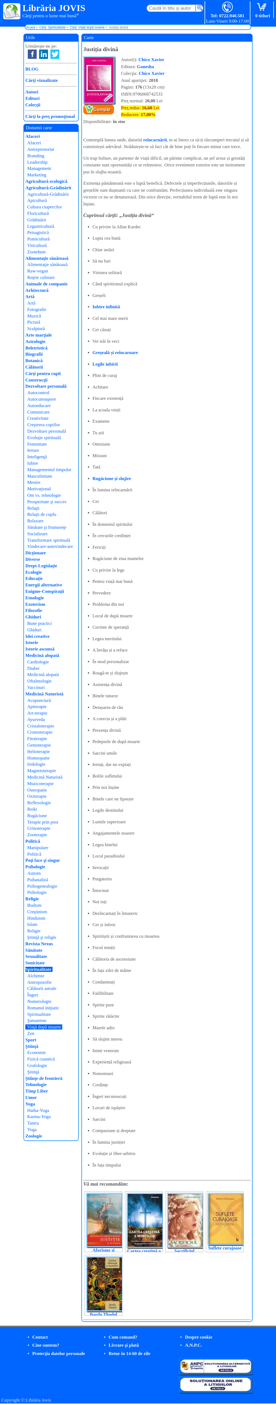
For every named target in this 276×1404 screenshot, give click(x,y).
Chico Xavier (151, 59)
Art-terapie (37, 713)
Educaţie (34, 578)
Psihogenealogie (42, 886)
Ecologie (33, 572)
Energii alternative (43, 584)
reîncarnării (155, 139)
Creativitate (38, 418)
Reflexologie (39, 802)
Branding (35, 155)
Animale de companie (46, 283)
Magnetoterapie (41, 770)
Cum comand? (123, 1337)
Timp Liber (36, 1091)
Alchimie (35, 975)
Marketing (36, 174)
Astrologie (35, 341)
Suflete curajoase (225, 1248)
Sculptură (36, 328)
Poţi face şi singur (42, 860)
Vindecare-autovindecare (50, 546)
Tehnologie (36, 1084)
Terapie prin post (42, 822)
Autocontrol (38, 392)
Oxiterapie (37, 796)
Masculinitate (39, 476)
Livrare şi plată (124, 1345)
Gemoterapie (39, 745)
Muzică (34, 315)
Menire (33, 482)
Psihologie (35, 866)
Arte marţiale (38, 335)
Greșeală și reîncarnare (115, 352)
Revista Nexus (39, 943)
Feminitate (37, 444)
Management (39, 168)
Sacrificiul (184, 1251)
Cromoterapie (39, 732)
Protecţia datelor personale (58, 1353)
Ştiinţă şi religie (41, 937)
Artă (29, 296)
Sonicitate (35, 962)
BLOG (32, 69)
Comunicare (38, 412)
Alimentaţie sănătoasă (46, 258)
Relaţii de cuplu (41, 514)
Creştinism (37, 911)
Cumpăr (102, 109)
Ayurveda (36, 719)
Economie (36, 1052)
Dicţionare (35, 552)
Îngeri (32, 994)
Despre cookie (198, 1337)
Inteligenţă (37, 456)
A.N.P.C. (193, 1345)
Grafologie (37, 1065)
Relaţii (33, 508)
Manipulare (37, 847)
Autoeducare (39, 405)
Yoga (30, 1104)
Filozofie (33, 610)
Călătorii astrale (41, 988)
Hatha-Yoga (38, 1110)
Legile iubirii (105, 364)
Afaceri (32, 136)
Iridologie (36, 764)
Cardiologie (38, 661)
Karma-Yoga (39, 1116)
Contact (40, 1337)
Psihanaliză (37, 879)
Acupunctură (39, 700)
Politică (32, 841)
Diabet (33, 668)
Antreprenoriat (40, 149)
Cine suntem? (45, 1345)
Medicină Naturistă (44, 693)
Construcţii (36, 380)
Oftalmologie (39, 681)
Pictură (33, 322)
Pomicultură (38, 238)
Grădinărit (36, 219)
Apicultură (37, 200)
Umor (31, 1097)
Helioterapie (38, 751)
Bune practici (39, 623)
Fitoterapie (37, 738)
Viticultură (37, 245)
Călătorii (34, 367)
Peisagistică (38, 232)
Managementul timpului (49, 469)
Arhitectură (37, 290)
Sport (30, 1039)
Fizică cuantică (41, 1059)
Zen (30, 1033)
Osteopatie (37, 790)
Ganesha (145, 66)
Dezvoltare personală (46, 386)
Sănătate (33, 950)
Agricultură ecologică (46, 181)
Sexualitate (36, 956)
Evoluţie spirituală (44, 437)
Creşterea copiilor (43, 424)
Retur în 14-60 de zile (129, 1353)
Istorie (31, 642)
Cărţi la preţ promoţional (50, 116)
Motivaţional (39, 488)
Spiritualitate (38, 969)
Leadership (37, 162)
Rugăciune (37, 815)
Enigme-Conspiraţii (44, 591)
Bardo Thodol (103, 1314)
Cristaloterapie (40, 726)
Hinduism (36, 918)
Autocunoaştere (41, 399)
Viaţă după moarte (44, 1027)
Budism (34, 905)
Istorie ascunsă (39, 649)
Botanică (34, 360)
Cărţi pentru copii (43, 373)
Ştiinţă (31, 1046)
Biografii (34, 354)
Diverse (32, 559)
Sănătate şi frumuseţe (46, 527)
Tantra (33, 1123)
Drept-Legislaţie (41, 565)
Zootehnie (36, 251)
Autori (31, 91)
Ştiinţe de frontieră (44, 1078)
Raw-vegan (37, 271)
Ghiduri (33, 616)
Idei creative (37, 636)
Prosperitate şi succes (46, 501)
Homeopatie (38, 758)
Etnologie (34, 597)
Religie (32, 898)
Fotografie (36, 309)
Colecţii (32, 104)
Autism (34, 873)
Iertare (33, 450)
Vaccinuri (36, 687)
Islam (32, 924)
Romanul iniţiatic (43, 1007)
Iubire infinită (106, 306)
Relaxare (35, 520)
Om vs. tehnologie (44, 495)
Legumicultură (40, 226)
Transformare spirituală (48, 540)
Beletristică (36, 348)
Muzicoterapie (40, 783)
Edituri (32, 98)
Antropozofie (39, 982)
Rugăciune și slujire (111, 478)
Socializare (37, 533)
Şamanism (36, 1020)
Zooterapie (37, 834)
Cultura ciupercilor (44, 206)
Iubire (32, 463)
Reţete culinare (41, 277)
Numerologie (39, 1001)
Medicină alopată (42, 655)
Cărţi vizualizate (41, 80)
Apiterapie (37, 706)
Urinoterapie (38, 828)
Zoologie (33, 1136)
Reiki (32, 809)
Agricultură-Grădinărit (48, 187)
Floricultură (38, 213)
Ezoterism (35, 604)
